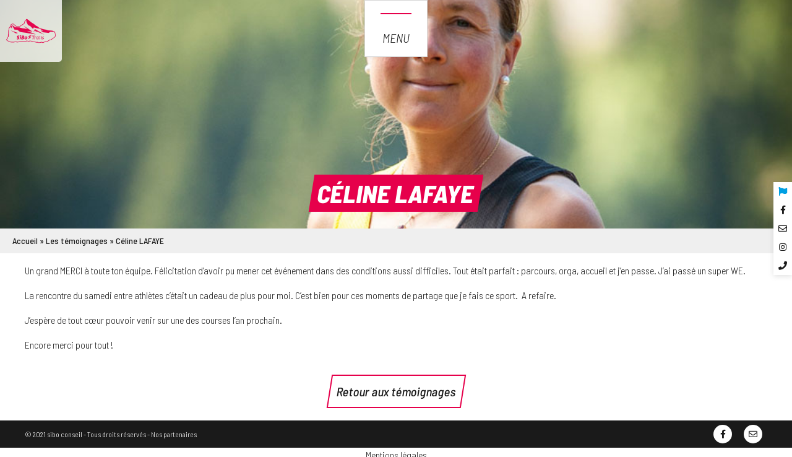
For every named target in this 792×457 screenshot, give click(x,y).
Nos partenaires (174, 434)
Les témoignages (77, 240)
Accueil (25, 240)
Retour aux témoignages (396, 391)
